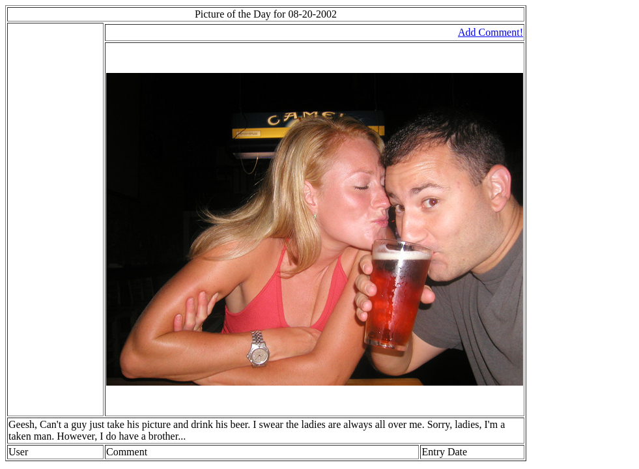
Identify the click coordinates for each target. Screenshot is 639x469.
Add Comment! (490, 32)
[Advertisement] (47, 219)
